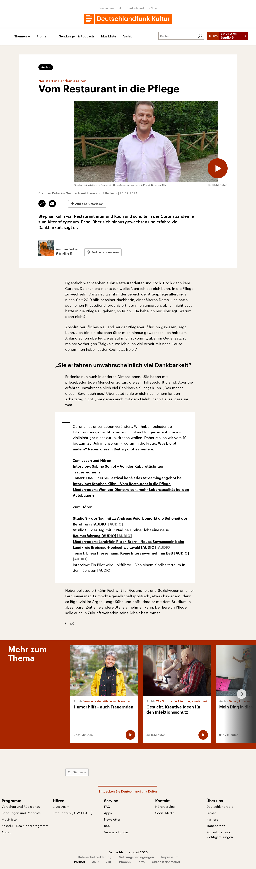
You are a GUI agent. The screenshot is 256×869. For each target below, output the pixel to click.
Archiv (127, 36)
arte (142, 862)
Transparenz (215, 826)
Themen (20, 36)
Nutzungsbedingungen (136, 857)
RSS (107, 826)
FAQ (107, 806)
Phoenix (125, 862)
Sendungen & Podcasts (77, 36)
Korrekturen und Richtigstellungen (219, 834)
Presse (211, 813)
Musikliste (108, 36)
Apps (108, 813)
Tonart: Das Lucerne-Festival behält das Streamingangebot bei (128, 478)
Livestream (61, 806)
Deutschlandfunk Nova (142, 8)
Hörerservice (165, 806)
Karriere (212, 819)
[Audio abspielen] (218, 168)
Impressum (169, 857)
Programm (44, 36)
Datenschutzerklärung (95, 857)
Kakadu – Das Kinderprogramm (25, 826)
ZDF (109, 862)
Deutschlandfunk (110, 8)
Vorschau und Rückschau (21, 806)
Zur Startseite (77, 772)
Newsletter (112, 819)
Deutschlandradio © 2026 (128, 852)
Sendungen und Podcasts (21, 813)
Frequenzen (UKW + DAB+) (72, 813)
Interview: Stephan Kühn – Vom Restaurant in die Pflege (122, 484)
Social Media (164, 813)
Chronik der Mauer (166, 862)
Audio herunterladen (89, 203)
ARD (95, 862)
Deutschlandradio (219, 806)
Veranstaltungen (116, 832)
